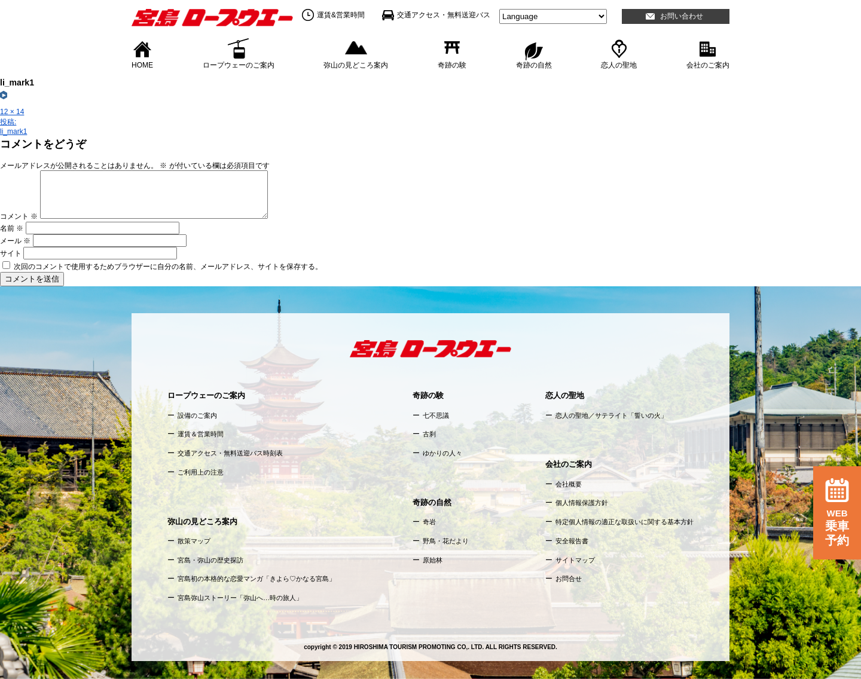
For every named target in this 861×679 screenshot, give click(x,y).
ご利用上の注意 (201, 472)
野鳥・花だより (446, 541)
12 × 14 (12, 112)
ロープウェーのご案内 (238, 64)
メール (15, 241)
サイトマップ (575, 560)
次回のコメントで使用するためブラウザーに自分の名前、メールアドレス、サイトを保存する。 (168, 266)
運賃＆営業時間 (201, 434)
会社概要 (568, 484)
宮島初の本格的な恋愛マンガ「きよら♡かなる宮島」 (256, 578)
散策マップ (194, 541)
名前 (11, 228)
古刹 (429, 434)
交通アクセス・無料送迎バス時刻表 (230, 453)
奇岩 (429, 521)
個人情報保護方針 (581, 502)
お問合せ (568, 578)
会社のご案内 (707, 64)
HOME (142, 64)
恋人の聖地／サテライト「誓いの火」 (611, 415)
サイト (11, 253)
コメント (19, 216)
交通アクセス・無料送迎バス (443, 15)
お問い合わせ (681, 16)
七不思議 (436, 415)
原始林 (432, 560)
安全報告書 (571, 541)
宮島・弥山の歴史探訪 (210, 560)
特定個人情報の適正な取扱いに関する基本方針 (624, 521)
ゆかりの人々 (442, 453)
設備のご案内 (197, 415)
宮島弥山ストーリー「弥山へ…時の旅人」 (240, 597)
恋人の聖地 (619, 64)
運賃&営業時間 (341, 15)
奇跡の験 (452, 64)
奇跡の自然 (534, 64)
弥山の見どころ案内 (355, 64)
